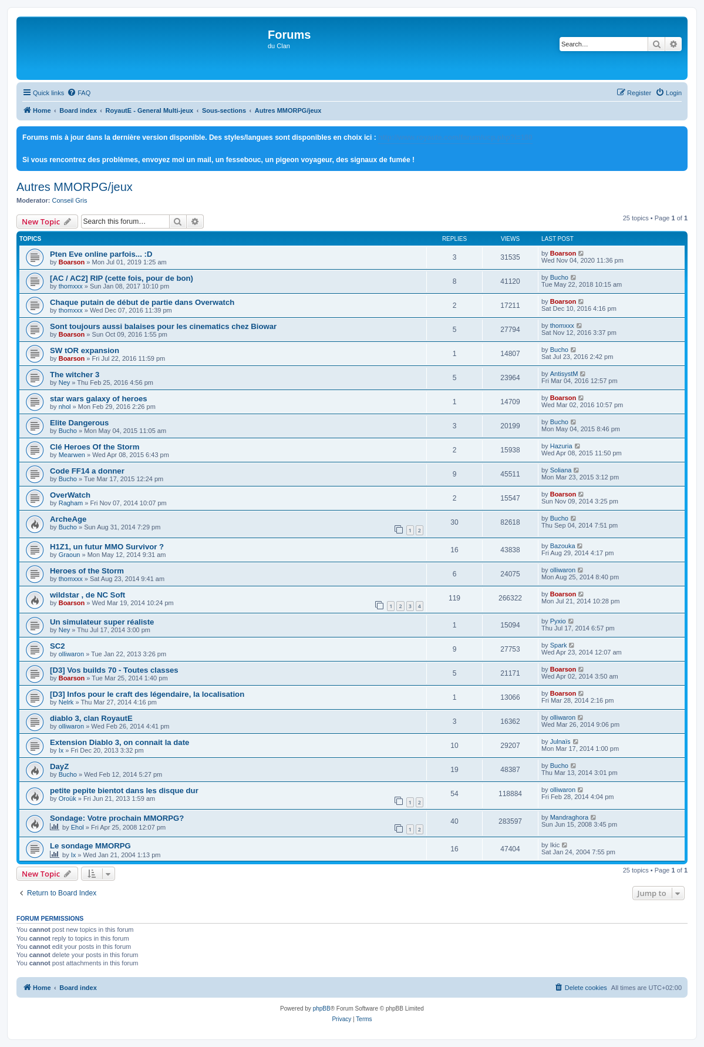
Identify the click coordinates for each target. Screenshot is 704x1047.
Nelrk (66, 702)
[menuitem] (78, 93)
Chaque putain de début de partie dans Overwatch (142, 302)
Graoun (69, 554)
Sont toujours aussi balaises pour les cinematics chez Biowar (163, 326)
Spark (558, 645)
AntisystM (564, 373)
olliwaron (562, 569)
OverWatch (70, 495)
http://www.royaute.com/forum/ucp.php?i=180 (455, 137)
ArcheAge (68, 519)
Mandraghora (569, 817)
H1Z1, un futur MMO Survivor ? (107, 546)
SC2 (57, 646)
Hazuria (561, 445)
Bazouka (562, 545)
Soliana (561, 470)
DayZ (59, 766)
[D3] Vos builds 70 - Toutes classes (114, 670)
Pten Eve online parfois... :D (101, 254)
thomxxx (71, 286)
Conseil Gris (69, 200)
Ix (61, 750)
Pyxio (558, 621)
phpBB (322, 1008)
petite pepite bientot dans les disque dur (124, 790)
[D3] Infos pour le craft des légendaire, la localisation (147, 694)
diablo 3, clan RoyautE (91, 718)
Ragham (71, 502)
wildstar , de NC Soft (87, 594)
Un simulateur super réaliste (102, 622)
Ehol (77, 827)
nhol (65, 406)
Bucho (559, 277)
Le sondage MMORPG (90, 845)
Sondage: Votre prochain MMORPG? (117, 818)
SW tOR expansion (84, 350)
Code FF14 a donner (87, 471)
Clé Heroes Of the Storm (94, 446)
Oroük (67, 798)
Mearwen (72, 454)
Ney (64, 382)
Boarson (72, 262)
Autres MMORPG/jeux (74, 186)
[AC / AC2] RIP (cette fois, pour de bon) (121, 278)
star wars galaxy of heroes (98, 398)
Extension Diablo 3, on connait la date (119, 742)
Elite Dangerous (79, 422)
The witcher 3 (74, 374)
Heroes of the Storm (87, 570)
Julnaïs (560, 741)
